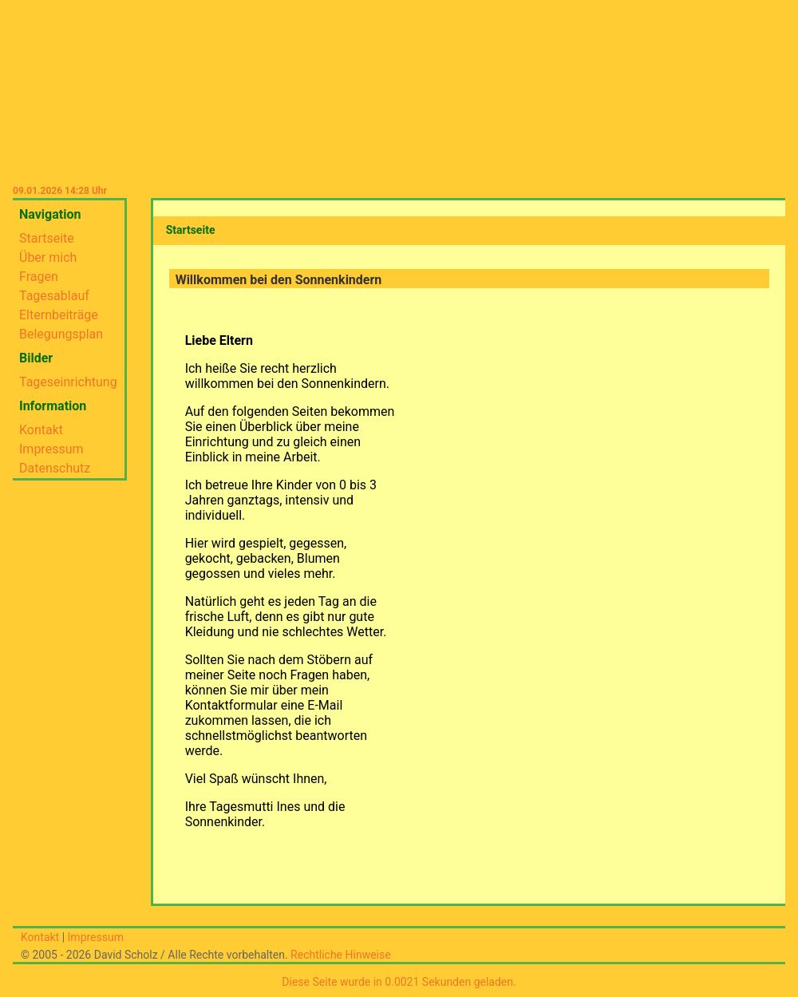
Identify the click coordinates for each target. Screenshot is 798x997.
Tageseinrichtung (68, 382)
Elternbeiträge (58, 314)
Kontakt (41, 429)
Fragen (38, 276)
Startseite (46, 238)
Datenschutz (54, 468)
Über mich (48, 257)
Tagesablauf (54, 295)
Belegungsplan (61, 334)
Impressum (51, 449)
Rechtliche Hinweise (340, 954)
